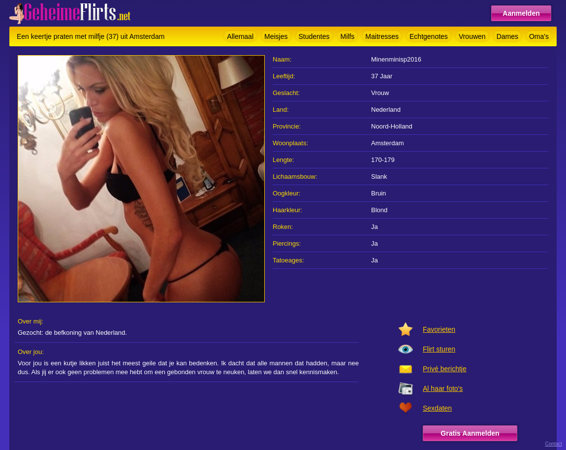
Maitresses (382, 36)
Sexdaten (437, 408)
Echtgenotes (428, 36)
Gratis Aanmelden (469, 433)
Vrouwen (472, 36)
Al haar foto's (443, 388)
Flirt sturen (439, 349)
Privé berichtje (445, 369)
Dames (507, 36)
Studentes (314, 36)
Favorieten (439, 329)
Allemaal (240, 36)
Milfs (348, 36)
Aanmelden (521, 13)
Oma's (539, 36)
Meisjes (275, 36)
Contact (553, 444)
